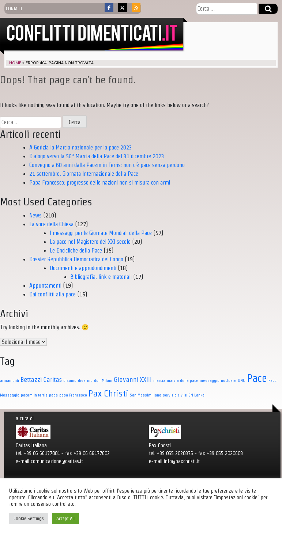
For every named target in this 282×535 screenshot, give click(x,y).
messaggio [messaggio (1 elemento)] (209, 380)
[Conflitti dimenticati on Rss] (136, 7)
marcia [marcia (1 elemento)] (159, 380)
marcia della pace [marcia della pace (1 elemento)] (182, 380)
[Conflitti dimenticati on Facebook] (109, 7)
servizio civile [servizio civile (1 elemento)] (175, 395)
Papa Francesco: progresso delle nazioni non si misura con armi (99, 182)
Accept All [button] (65, 518)
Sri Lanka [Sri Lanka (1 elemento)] (196, 395)
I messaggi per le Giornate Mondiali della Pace (101, 233)
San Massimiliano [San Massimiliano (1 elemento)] (145, 395)
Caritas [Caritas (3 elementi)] (52, 379)
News (35, 215)
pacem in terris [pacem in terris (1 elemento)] (34, 395)
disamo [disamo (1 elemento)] (69, 380)
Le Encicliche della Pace (76, 250)
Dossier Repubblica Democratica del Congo (76, 259)
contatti (14, 8)
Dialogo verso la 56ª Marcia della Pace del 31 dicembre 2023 (96, 156)
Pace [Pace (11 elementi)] (257, 378)
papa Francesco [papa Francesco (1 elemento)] (73, 395)
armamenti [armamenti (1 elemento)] (9, 380)
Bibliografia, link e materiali (101, 277)
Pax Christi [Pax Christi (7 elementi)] (108, 393)
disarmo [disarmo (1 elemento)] (85, 380)
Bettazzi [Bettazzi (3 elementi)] (31, 379)
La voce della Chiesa (51, 224)
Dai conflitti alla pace (52, 294)
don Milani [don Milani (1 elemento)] (103, 380)
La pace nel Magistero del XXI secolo (90, 242)
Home (15, 62)
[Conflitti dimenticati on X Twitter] (122, 7)
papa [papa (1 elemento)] (53, 395)
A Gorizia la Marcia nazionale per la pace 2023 (80, 147)
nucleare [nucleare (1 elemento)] (228, 380)
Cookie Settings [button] (29, 518)
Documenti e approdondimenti (83, 268)
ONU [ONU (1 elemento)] (241, 380)
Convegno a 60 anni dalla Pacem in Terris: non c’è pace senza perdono (107, 165)
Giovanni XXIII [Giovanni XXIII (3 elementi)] (133, 379)
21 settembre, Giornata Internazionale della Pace (83, 174)
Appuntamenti (45, 285)
